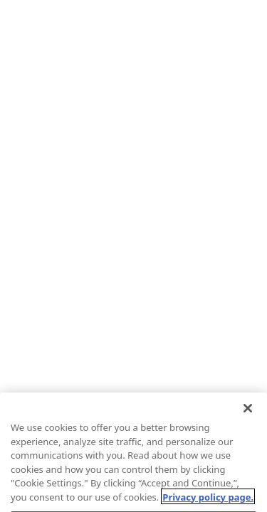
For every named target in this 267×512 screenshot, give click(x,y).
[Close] (247, 418)
